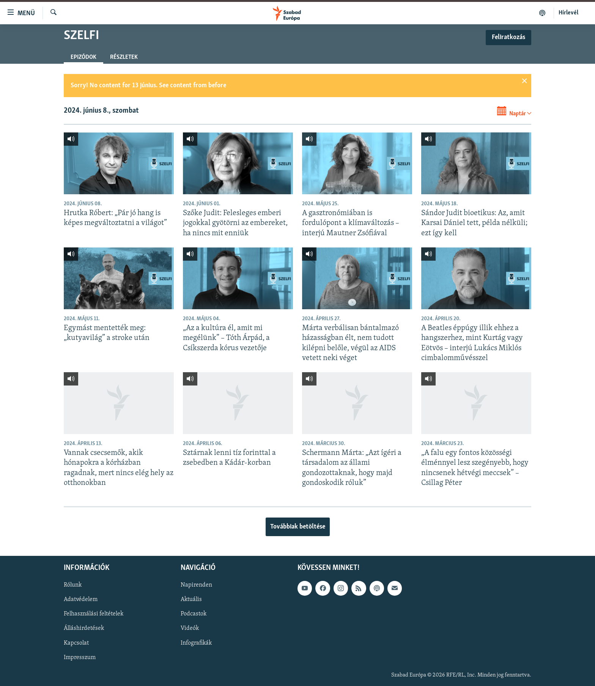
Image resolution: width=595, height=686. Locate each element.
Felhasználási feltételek (93, 614)
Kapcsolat (76, 643)
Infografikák (196, 643)
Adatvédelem (81, 600)
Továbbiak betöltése (297, 526)
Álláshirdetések (84, 629)
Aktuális (191, 600)
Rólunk (73, 585)
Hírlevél (568, 13)
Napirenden (196, 585)
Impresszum (80, 658)
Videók (190, 629)
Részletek (124, 57)
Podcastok (193, 614)
